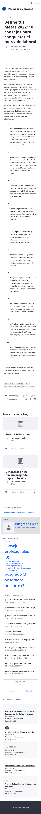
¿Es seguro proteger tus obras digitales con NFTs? (20, 608)
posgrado (16, 574)
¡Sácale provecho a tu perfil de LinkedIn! (20, 600)
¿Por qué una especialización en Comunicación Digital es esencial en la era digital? (20, 616)
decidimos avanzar (12, 561)
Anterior (12, 691)
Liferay (26, 808)
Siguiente (29, 691)
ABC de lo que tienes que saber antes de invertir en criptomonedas (20, 663)
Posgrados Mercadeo (18, 46)
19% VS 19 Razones (18, 434)
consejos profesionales (14, 383)
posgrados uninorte (13, 386)
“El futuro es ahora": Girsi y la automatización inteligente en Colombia (20, 623)
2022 (27, 383)
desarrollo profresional (14, 566)
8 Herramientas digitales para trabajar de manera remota (20, 655)
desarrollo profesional (14, 563)
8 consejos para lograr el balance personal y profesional (20, 647)
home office (10, 568)
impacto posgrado (24, 568)
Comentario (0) (12, 396)
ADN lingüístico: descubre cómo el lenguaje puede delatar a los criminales (20, 671)
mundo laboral (29, 386)
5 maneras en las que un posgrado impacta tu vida (17, 475)
